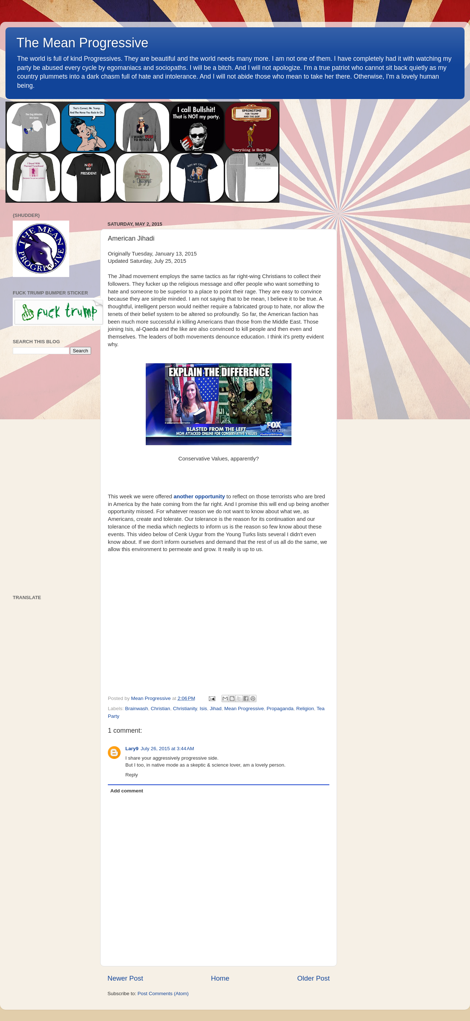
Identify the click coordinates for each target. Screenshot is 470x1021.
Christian (160, 708)
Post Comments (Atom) (163, 993)
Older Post (313, 978)
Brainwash (136, 708)
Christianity (185, 708)
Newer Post (125, 978)
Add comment (126, 791)
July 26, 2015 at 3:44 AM (167, 748)
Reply (131, 774)
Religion (305, 708)
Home (220, 978)
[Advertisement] (52, 474)
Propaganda (280, 708)
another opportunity (199, 496)
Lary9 (131, 748)
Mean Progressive (244, 708)
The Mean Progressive (82, 42)
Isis (203, 708)
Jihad (216, 708)
